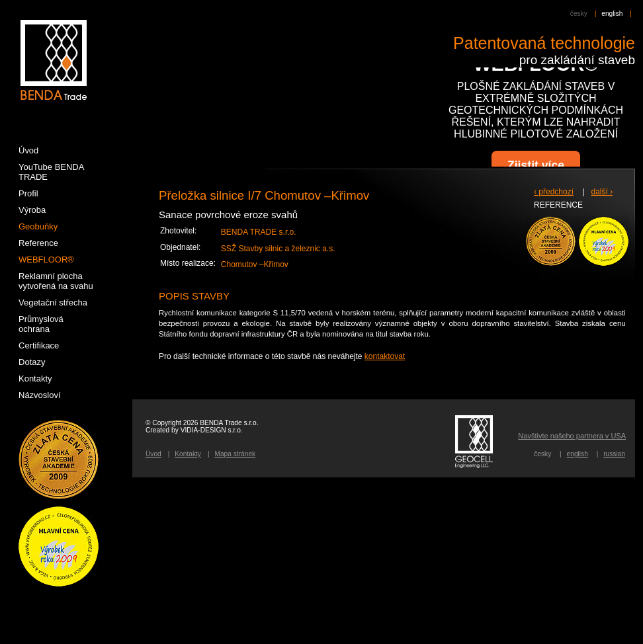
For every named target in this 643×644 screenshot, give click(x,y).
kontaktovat (384, 356)
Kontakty (188, 454)
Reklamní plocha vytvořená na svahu (56, 281)
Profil (28, 193)
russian (614, 454)
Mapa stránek (234, 454)
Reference (38, 243)
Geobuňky (38, 226)
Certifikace (39, 345)
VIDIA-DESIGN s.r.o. (212, 430)
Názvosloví (40, 395)
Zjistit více (535, 165)
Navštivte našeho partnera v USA (572, 436)
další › (602, 191)
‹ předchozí (554, 191)
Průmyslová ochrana (41, 324)
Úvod (153, 454)
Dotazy (32, 362)
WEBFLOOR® (46, 259)
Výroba (32, 210)
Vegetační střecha (53, 302)
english (611, 13)
